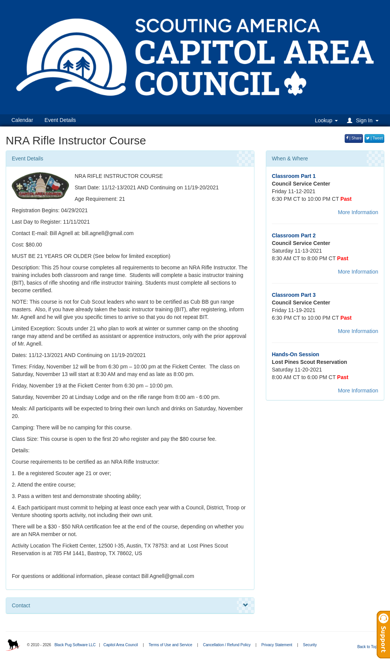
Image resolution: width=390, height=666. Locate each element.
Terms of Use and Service (170, 645)
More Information (358, 212)
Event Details (60, 120)
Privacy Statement (276, 645)
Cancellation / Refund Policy (227, 645)
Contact (130, 605)
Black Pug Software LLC (75, 645)
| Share (354, 138)
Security (310, 645)
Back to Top (369, 647)
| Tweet (374, 138)
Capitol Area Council (120, 645)
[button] (364, 120)
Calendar (22, 120)
